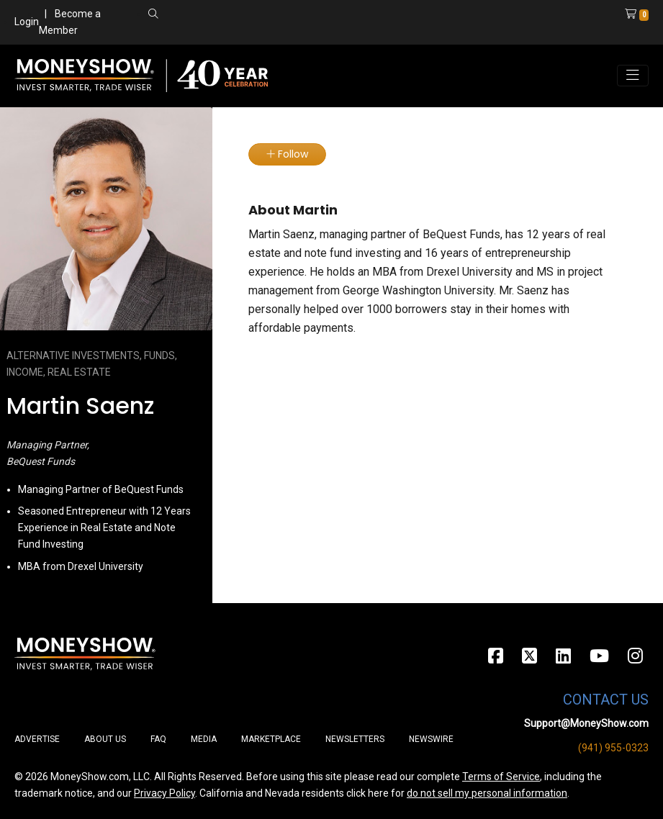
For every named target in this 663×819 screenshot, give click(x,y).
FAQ (158, 739)
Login (26, 21)
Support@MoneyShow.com (586, 723)
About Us (105, 739)
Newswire (431, 739)
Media (204, 739)
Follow (287, 154)
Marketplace (271, 739)
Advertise (37, 739)
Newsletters (354, 739)
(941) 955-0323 (613, 748)
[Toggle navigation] (633, 75)
